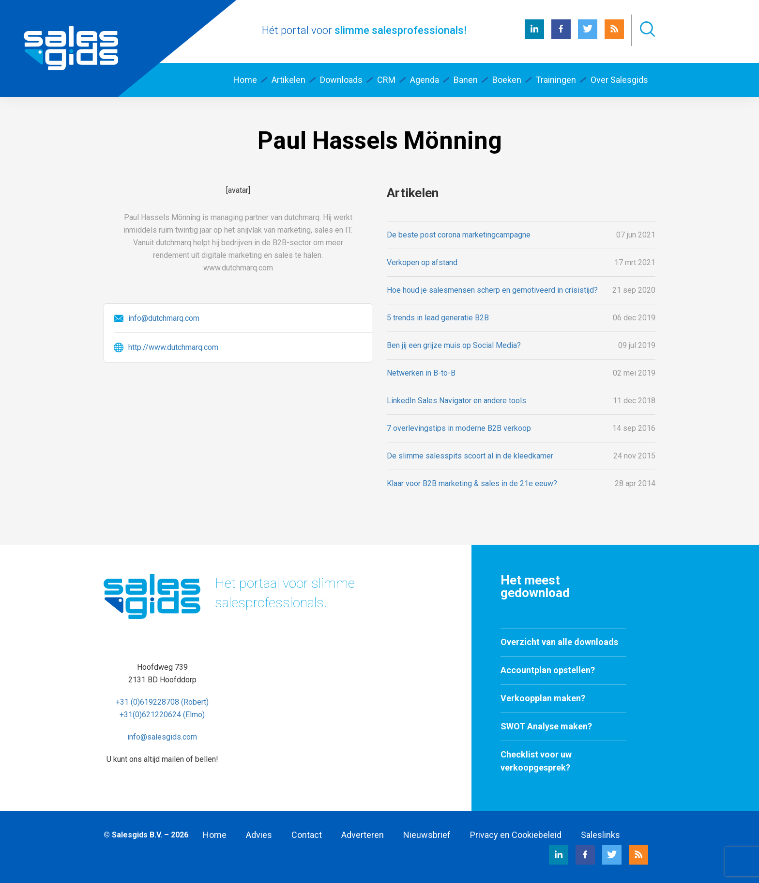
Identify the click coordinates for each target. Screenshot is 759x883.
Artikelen (288, 80)
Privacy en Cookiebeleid (516, 835)
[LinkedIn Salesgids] (534, 36)
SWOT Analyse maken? (546, 726)
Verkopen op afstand (422, 262)
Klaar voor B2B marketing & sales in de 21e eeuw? (472, 483)
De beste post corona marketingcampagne (459, 234)
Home (245, 80)
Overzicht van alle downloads (559, 642)
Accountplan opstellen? (548, 670)
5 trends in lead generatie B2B (438, 317)
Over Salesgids (619, 80)
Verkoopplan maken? (543, 698)
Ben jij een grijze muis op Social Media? (454, 345)
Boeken (506, 80)
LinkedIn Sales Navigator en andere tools (456, 400)
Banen (466, 80)
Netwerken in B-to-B (421, 373)
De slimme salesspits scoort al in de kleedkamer (470, 455)
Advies (259, 835)
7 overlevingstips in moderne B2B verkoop (459, 428)
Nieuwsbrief (427, 835)
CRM (386, 80)
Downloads (341, 80)
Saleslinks (600, 835)
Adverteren (362, 835)
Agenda (424, 80)
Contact (306, 835)
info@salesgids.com (162, 736)
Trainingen (556, 80)
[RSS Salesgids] (614, 36)
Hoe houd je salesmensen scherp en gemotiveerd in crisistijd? (492, 290)
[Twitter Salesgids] (587, 36)
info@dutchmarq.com (163, 318)
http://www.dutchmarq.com (173, 347)
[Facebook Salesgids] (561, 36)
